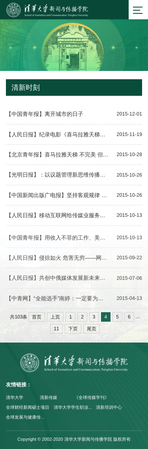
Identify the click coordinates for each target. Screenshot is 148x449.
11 (56, 329)
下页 (73, 329)
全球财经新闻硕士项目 (27, 407)
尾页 (91, 329)
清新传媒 (48, 397)
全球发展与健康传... (25, 417)
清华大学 (14, 397)
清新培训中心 (109, 407)
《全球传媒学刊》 (91, 397)
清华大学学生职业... (73, 407)
